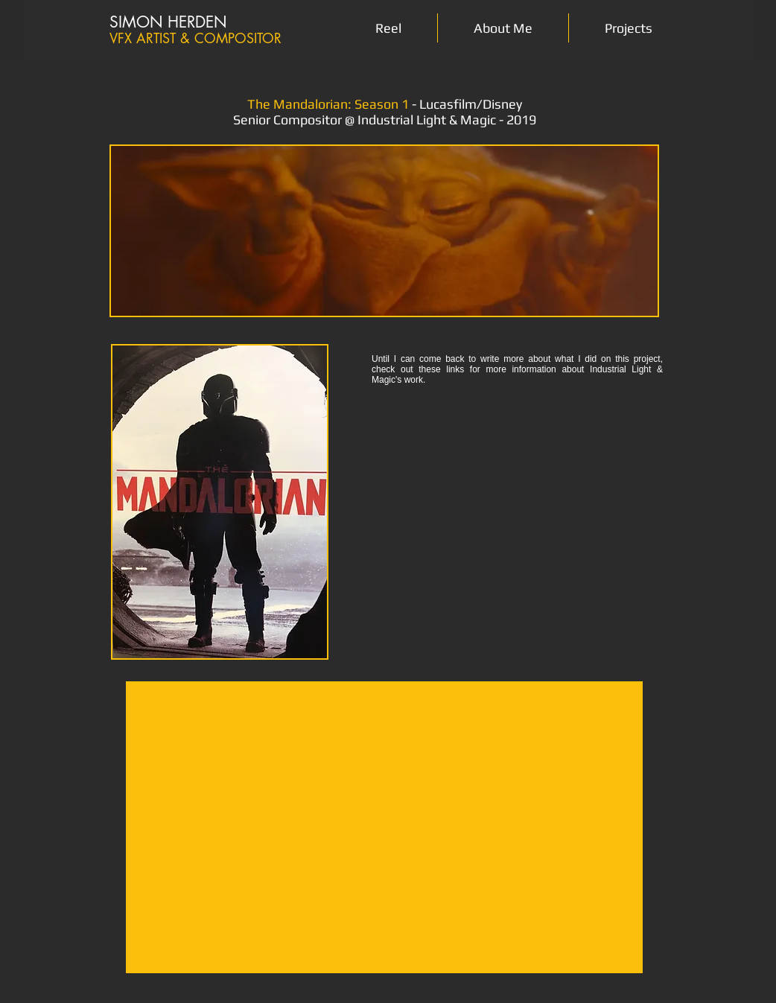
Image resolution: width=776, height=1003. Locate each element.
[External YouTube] (384, 827)
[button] (628, 27)
